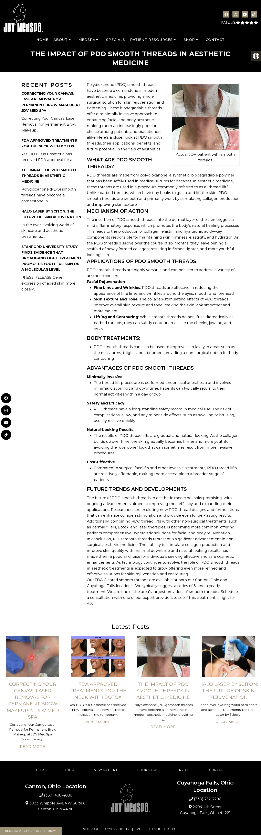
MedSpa (87, 40)
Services (183, 770)
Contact (215, 40)
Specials (115, 40)
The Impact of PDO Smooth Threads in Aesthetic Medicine (49, 175)
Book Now (147, 770)
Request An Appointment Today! (31, 830)
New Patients (106, 770)
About (60, 40)
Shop (189, 40)
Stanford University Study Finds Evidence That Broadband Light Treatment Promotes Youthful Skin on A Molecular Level (51, 258)
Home (42, 40)
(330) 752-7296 (207, 799)
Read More (32, 746)
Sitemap (90, 829)
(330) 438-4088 (58, 795)
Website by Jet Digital (157, 829)
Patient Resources (151, 40)
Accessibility (116, 829)
